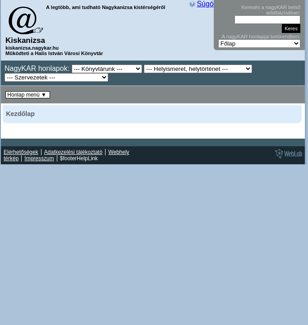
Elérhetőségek (21, 152)
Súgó (205, 4)
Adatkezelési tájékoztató (73, 152)
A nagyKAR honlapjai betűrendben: (261, 36)
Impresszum (39, 158)
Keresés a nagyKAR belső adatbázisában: (270, 10)
